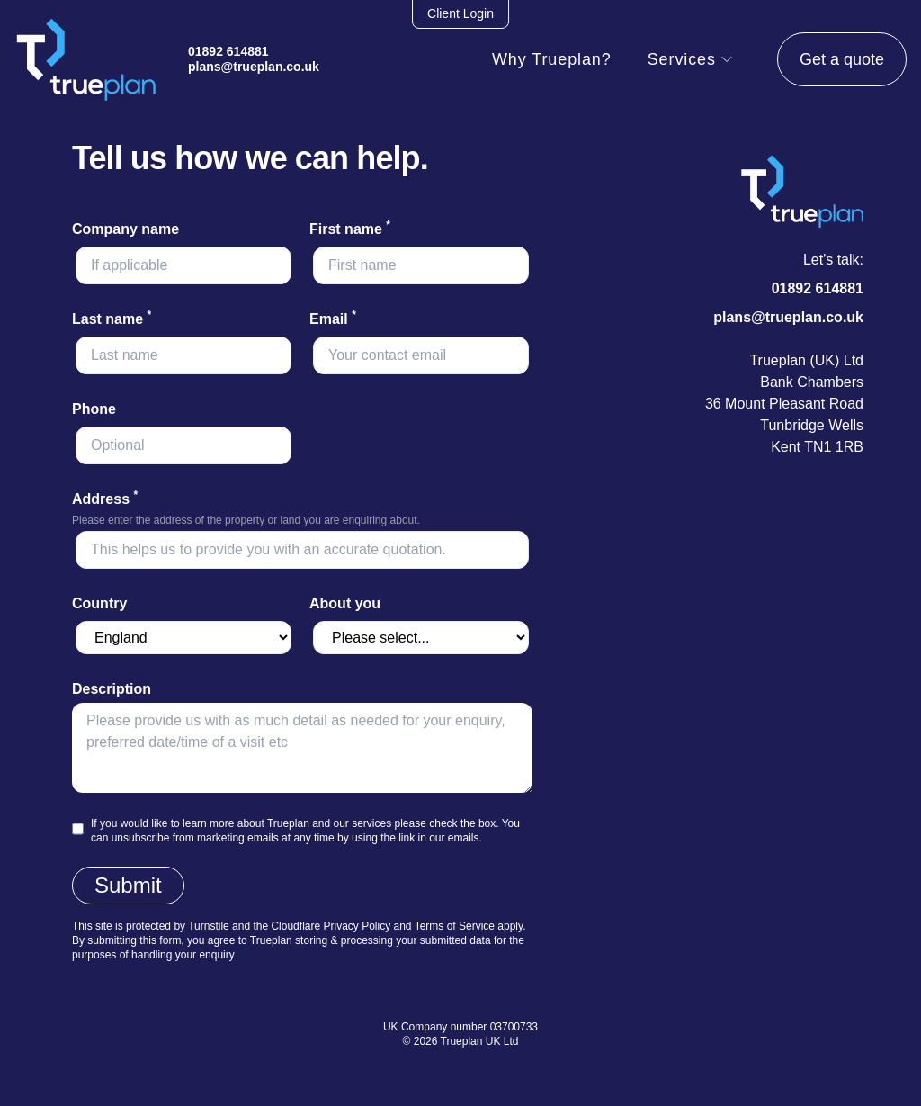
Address (105, 499)
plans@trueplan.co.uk (253, 66)
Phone (94, 409)
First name (349, 229)
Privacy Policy (356, 926)
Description (111, 689)
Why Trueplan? (552, 59)
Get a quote (842, 59)
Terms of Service (455, 926)
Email (332, 319)
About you (344, 603)
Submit (128, 885)
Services (691, 59)
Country (99, 603)
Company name (125, 229)
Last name (111, 319)
